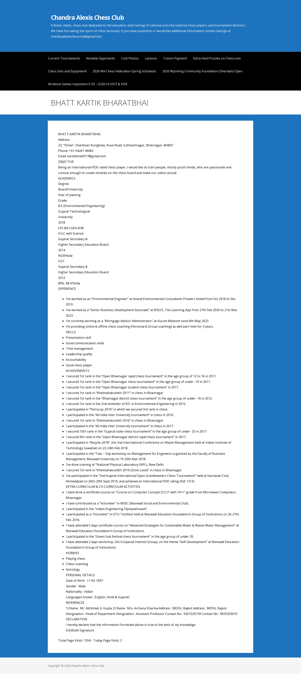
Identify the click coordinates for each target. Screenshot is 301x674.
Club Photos (130, 58)
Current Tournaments (64, 58)
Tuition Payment (175, 58)
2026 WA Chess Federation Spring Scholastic (124, 71)
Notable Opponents (100, 58)
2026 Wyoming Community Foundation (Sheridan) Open (202, 71)
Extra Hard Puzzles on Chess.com (217, 58)
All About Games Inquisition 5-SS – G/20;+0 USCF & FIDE (87, 84)
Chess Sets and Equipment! (67, 71)
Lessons (151, 58)
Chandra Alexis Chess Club (87, 17)
